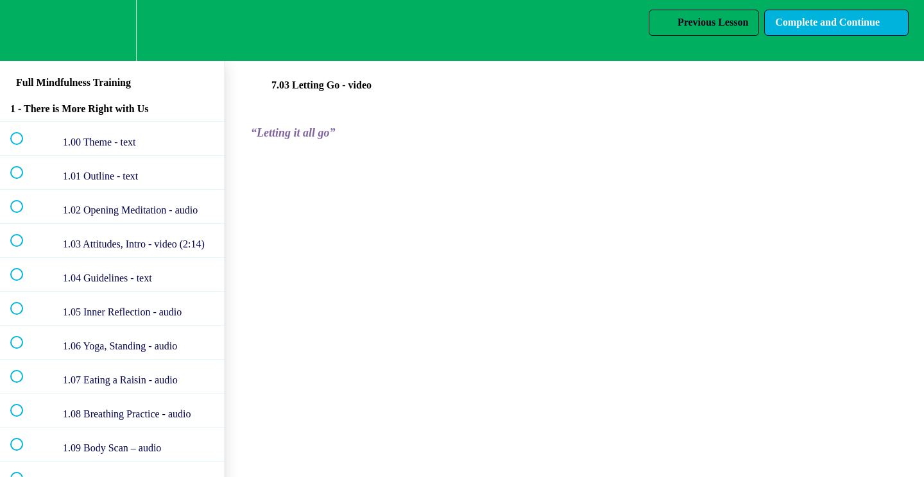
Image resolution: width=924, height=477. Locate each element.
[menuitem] (112, 30)
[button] (23, 30)
